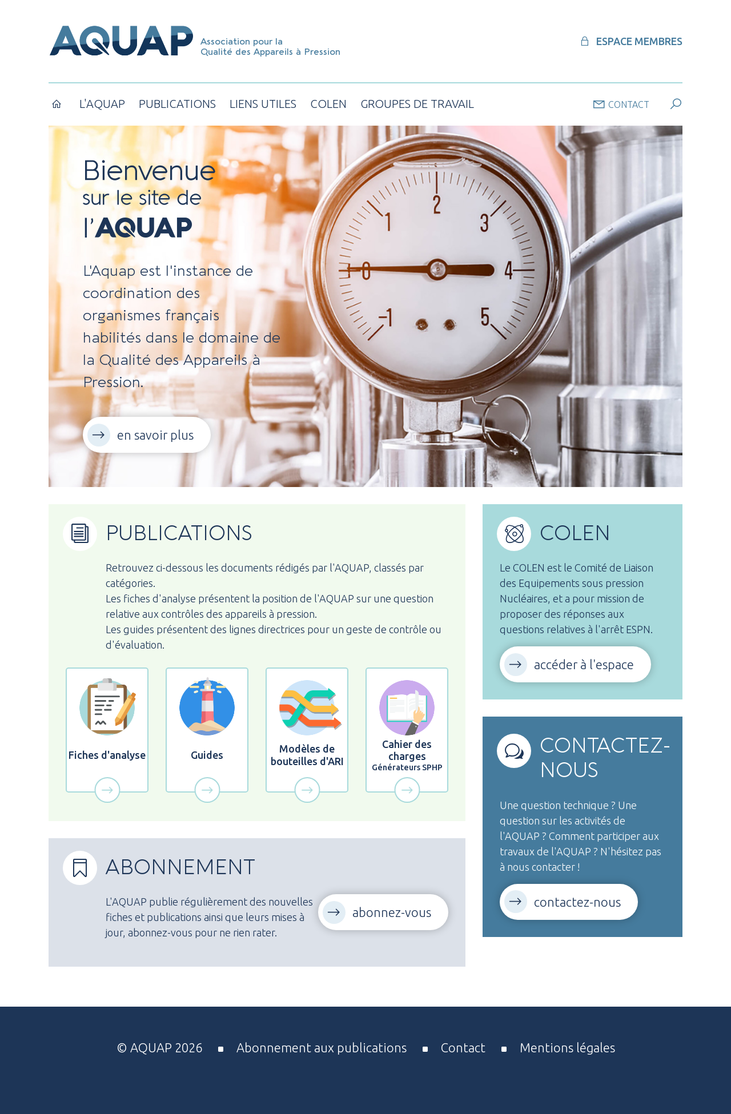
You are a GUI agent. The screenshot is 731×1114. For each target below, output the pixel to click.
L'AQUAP (102, 103)
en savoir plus (155, 435)
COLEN (328, 103)
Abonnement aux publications (321, 1047)
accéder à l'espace (584, 664)
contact (620, 104)
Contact (463, 1047)
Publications (177, 103)
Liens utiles (263, 103)
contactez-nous (577, 902)
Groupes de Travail (417, 103)
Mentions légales (567, 1047)
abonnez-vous (391, 912)
